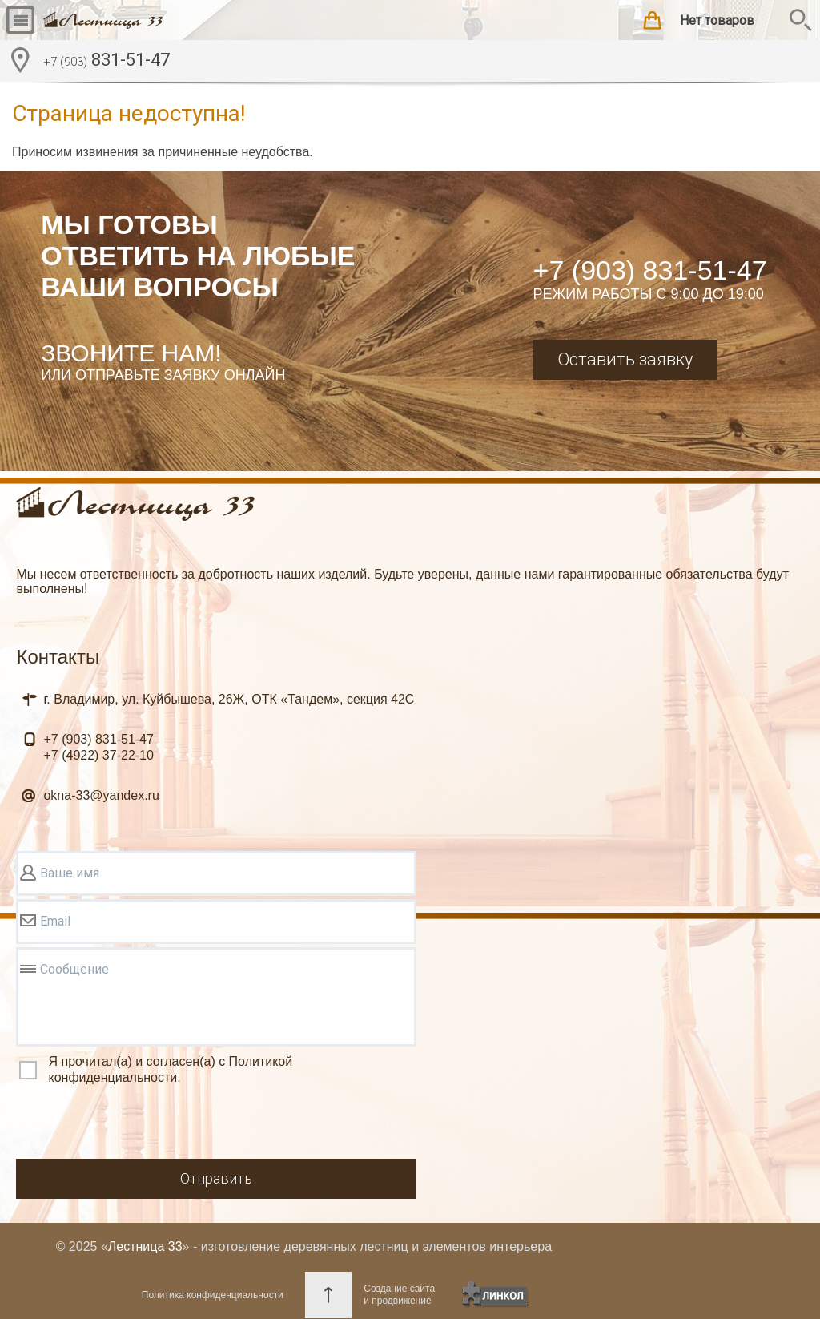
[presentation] (137, 1124)
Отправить (216, 1178)
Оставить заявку (625, 359)
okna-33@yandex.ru (101, 795)
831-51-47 (106, 62)
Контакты (57, 657)
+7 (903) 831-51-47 (650, 270)
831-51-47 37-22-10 (98, 747)
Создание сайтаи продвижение (399, 1294)
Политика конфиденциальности (212, 1295)
